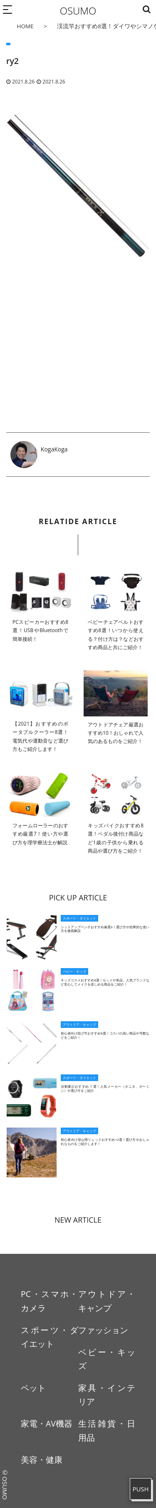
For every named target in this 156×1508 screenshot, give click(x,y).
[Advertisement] (78, 351)
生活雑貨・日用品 (107, 1430)
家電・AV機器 (46, 1423)
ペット (33, 1387)
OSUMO (78, 10)
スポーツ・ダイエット (49, 1336)
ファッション (103, 1330)
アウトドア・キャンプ (107, 1300)
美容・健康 (41, 1459)
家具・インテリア (107, 1394)
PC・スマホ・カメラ (49, 1300)
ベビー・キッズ (107, 1358)
